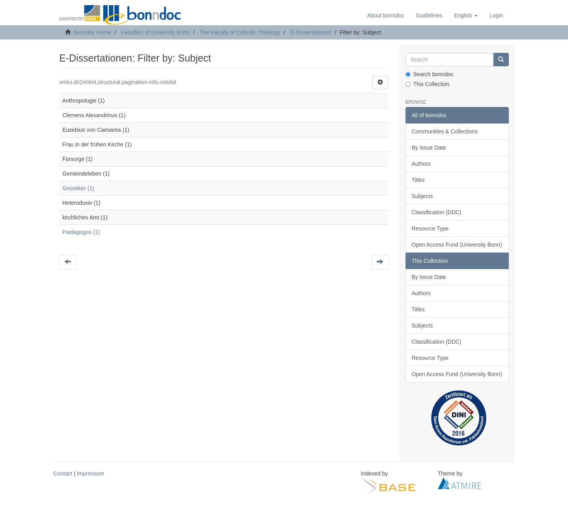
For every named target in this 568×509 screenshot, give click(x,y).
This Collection (427, 84)
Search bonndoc (429, 74)
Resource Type (430, 228)
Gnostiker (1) (78, 188)
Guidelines (429, 15)
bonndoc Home (92, 32)
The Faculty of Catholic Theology (240, 32)
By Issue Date (429, 147)
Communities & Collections (445, 131)
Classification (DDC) (437, 212)
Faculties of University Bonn (155, 32)
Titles (418, 180)
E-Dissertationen (310, 32)
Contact (62, 473)
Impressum (90, 473)
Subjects (422, 196)
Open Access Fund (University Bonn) (457, 244)
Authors (421, 164)
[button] (466, 15)
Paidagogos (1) (81, 232)
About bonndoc (385, 15)
